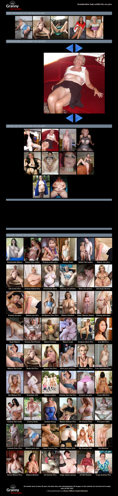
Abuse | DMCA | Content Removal (75, 491)
